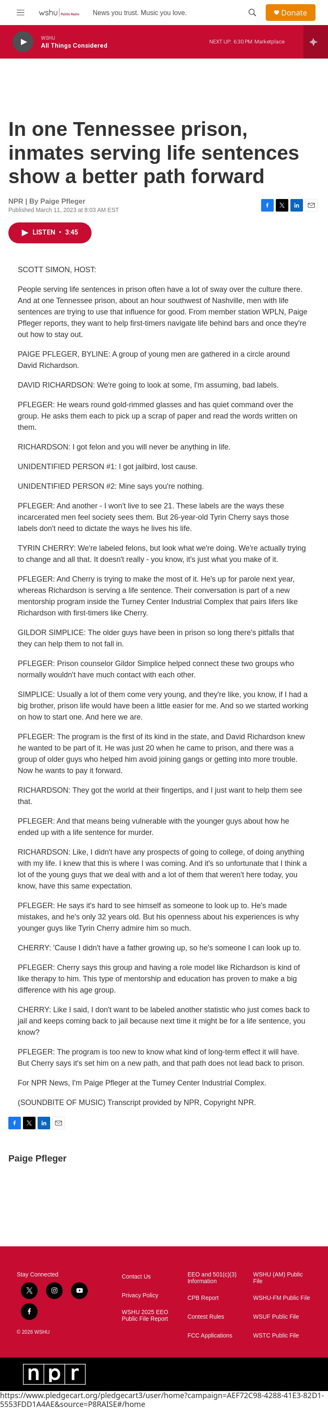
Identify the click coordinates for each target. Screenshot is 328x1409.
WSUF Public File (276, 1317)
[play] (23, 42)
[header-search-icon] (252, 12)
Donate (294, 12)
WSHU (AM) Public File (278, 1277)
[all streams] (315, 42)
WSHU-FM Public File (281, 1298)
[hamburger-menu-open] (20, 12)
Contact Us (136, 1277)
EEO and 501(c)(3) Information (212, 1277)
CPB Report (203, 1298)
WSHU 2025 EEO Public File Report (145, 1315)
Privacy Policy (140, 1295)
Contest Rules (206, 1317)
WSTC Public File (276, 1335)
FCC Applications (210, 1335)
